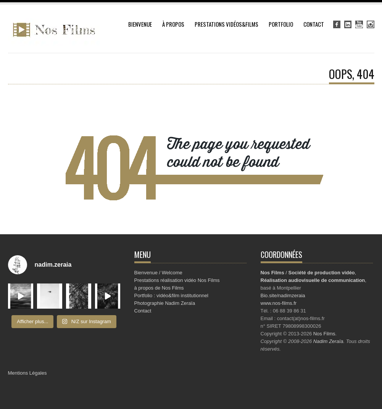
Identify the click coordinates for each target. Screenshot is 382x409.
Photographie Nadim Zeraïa (164, 303)
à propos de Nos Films (159, 288)
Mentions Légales (27, 373)
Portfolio (281, 24)
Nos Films (324, 334)
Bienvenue (140, 24)
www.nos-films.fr (279, 303)
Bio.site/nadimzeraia (283, 295)
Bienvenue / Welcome (158, 272)
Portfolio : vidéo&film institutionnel (171, 295)
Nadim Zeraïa (328, 341)
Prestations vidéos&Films (226, 24)
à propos (173, 24)
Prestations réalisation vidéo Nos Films (177, 280)
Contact (313, 24)
